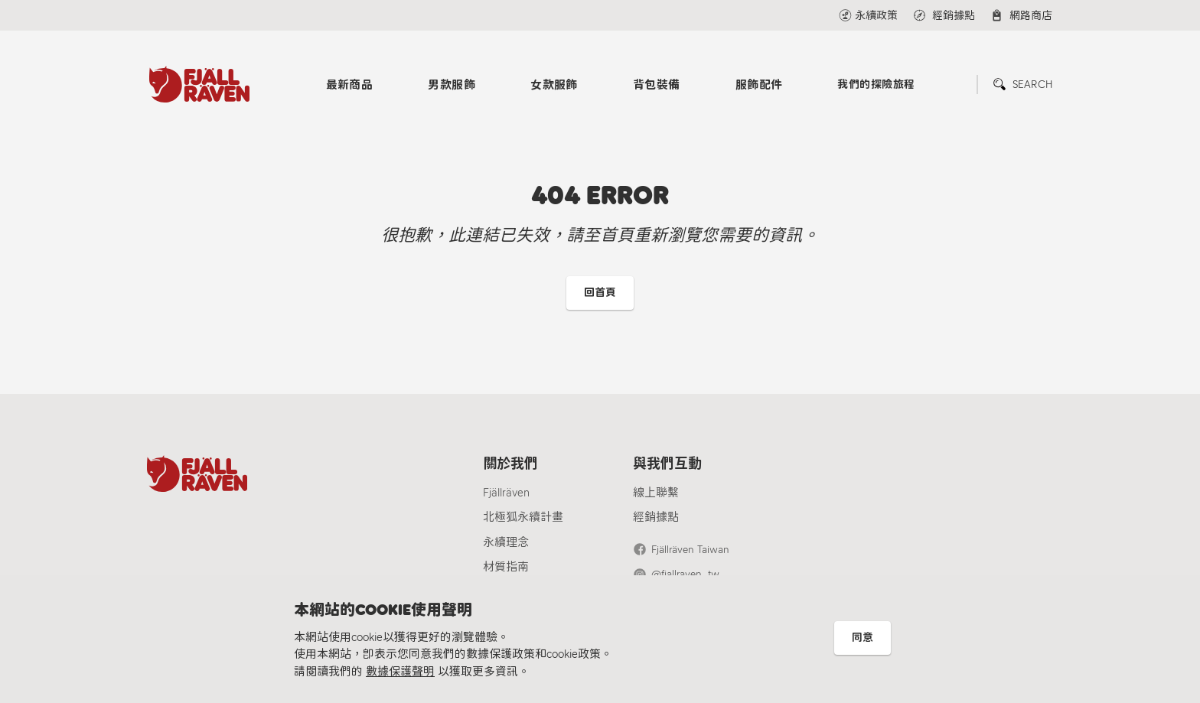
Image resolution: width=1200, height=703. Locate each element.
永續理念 (506, 542)
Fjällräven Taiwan (690, 549)
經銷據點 (656, 517)
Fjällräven (506, 493)
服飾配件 (759, 85)
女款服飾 (554, 85)
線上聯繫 (656, 493)
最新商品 (349, 85)
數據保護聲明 (400, 672)
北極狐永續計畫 (523, 517)
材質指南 (506, 567)
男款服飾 (451, 85)
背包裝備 (656, 85)
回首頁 (600, 292)
